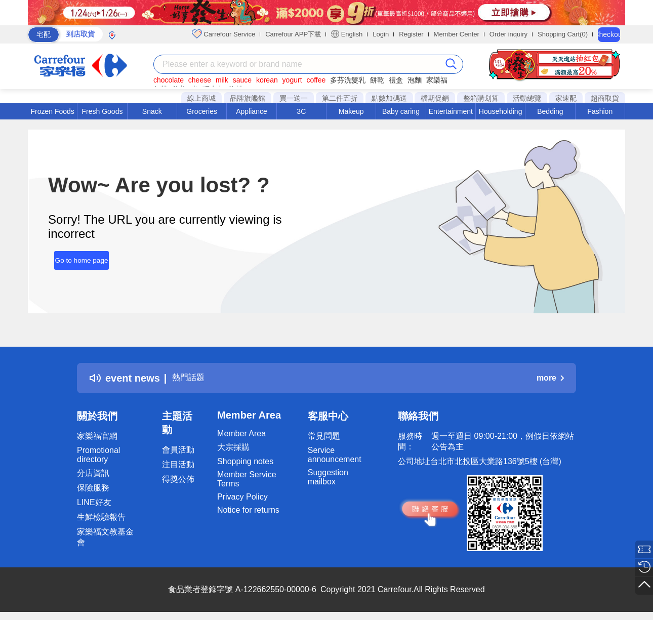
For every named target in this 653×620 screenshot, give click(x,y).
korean (267, 80)
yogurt (292, 80)
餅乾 (377, 80)
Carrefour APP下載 (293, 34)
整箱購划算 (481, 98)
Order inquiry (508, 34)
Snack (152, 111)
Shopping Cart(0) (563, 34)
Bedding (550, 111)
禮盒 (396, 80)
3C (301, 111)
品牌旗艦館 (247, 98)
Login (381, 34)
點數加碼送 (389, 98)
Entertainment (451, 111)
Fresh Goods (102, 111)
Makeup (351, 111)
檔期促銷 (435, 98)
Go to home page (75, 256)
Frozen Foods (52, 111)
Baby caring (401, 111)
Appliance (251, 111)
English (346, 34)
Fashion (600, 111)
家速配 (566, 98)
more (550, 378)
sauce (242, 80)
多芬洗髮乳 (347, 80)
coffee (315, 80)
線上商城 (201, 98)
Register (411, 34)
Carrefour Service (223, 33)
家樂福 (436, 80)
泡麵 (414, 80)
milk (222, 80)
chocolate (168, 80)
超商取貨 (605, 98)
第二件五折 (339, 98)
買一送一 (293, 98)
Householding (500, 111)
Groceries (201, 111)
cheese (199, 80)
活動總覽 (527, 98)
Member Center (456, 34)
